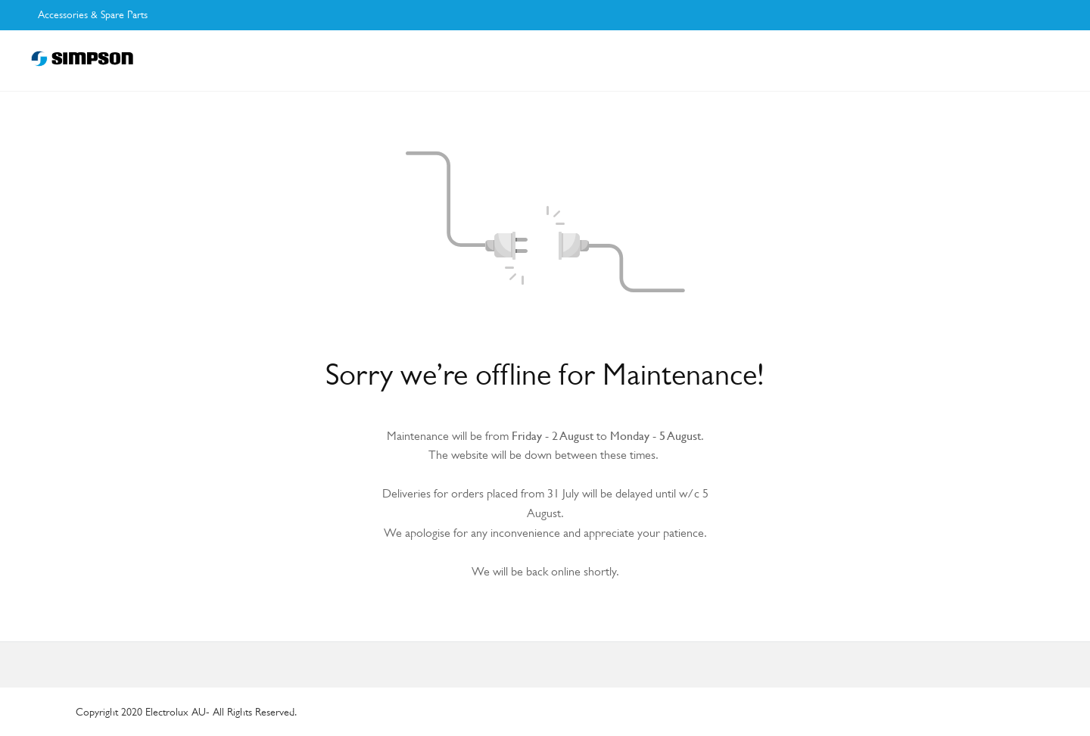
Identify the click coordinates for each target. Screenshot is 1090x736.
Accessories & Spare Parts (93, 14)
